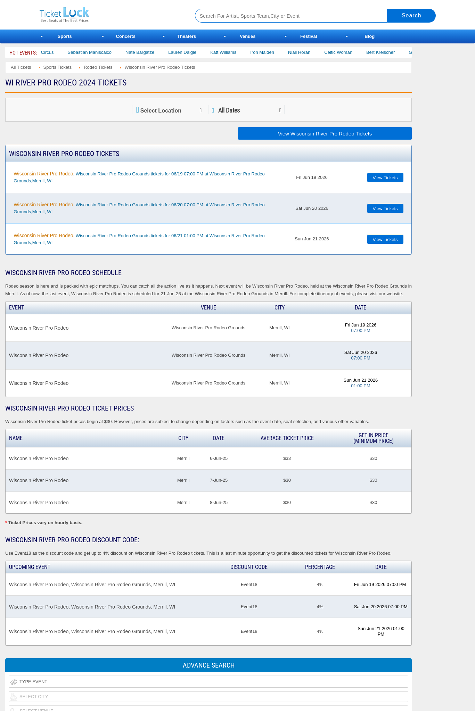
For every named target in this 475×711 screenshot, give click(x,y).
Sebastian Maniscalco (102, 52)
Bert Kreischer (393, 52)
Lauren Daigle (195, 52)
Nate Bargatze (152, 52)
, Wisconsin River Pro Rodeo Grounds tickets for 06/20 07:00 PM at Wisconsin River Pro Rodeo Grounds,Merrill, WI (139, 208)
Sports (65, 36)
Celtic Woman (351, 52)
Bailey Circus (53, 52)
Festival (308, 36)
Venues (248, 36)
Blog (370, 36)
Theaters (186, 36)
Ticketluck (109, 15)
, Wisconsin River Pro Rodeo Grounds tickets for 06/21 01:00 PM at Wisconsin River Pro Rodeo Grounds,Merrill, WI (139, 239)
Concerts (126, 36)
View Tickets (385, 177)
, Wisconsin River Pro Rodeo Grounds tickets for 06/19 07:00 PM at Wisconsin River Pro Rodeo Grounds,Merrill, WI (139, 177)
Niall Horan (312, 52)
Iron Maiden (275, 52)
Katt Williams (236, 52)
